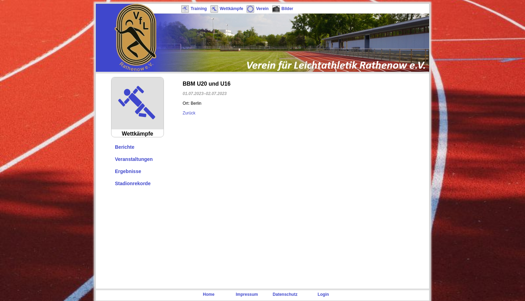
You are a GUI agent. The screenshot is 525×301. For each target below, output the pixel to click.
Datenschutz (285, 294)
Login (323, 294)
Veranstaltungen (134, 159)
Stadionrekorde (133, 183)
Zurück (189, 113)
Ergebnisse (128, 171)
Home (208, 294)
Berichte (124, 147)
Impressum (247, 294)
